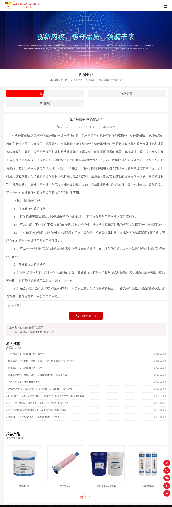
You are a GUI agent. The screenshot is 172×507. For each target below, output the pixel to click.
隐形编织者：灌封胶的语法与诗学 (25, 368)
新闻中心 (77, 80)
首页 (67, 80)
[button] (82, 497)
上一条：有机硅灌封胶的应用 (26, 327)
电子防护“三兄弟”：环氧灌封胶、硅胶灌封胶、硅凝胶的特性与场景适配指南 (46, 396)
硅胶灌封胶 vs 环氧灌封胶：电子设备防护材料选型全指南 (37, 410)
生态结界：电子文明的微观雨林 (24, 382)
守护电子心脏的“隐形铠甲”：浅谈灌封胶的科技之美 (34, 417)
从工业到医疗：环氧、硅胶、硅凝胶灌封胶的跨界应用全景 (37, 375)
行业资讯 (90, 80)
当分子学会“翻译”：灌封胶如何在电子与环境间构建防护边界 (38, 403)
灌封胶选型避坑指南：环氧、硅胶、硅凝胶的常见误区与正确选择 (41, 361)
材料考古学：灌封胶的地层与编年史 (26, 354)
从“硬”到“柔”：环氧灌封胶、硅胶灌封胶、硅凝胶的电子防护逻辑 (40, 389)
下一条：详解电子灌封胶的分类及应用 (31, 332)
